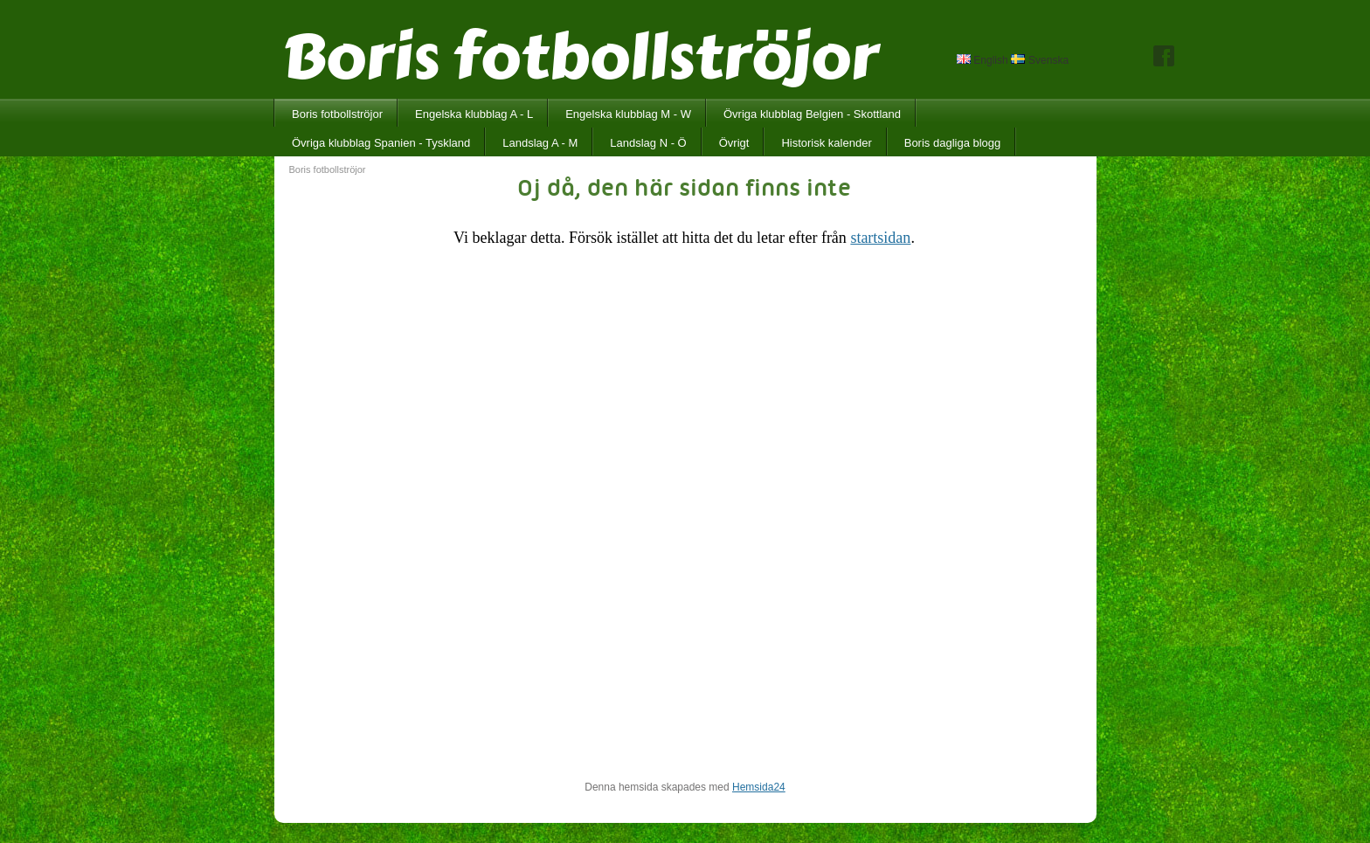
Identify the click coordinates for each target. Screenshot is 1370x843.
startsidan (880, 237)
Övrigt (734, 142)
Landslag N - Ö (648, 142)
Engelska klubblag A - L (474, 114)
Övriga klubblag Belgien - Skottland (812, 114)
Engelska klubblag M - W (628, 114)
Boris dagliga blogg (952, 142)
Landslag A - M (540, 142)
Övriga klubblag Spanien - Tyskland (381, 142)
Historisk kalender (826, 142)
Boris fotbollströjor (337, 114)
